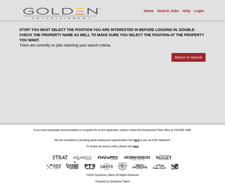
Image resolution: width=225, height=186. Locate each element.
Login (199, 11)
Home (149, 11)
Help (186, 11)
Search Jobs (168, 11)
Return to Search (188, 57)
